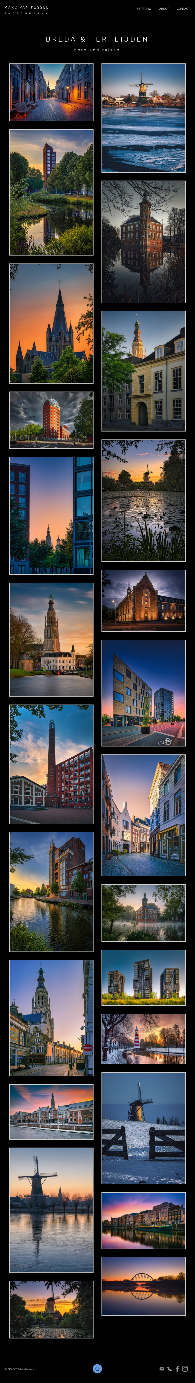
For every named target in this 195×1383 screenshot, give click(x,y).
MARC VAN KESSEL (26, 7)
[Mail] (162, 1369)
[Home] (97, 1368)
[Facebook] (177, 1369)
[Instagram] (185, 1369)
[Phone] (169, 1369)
